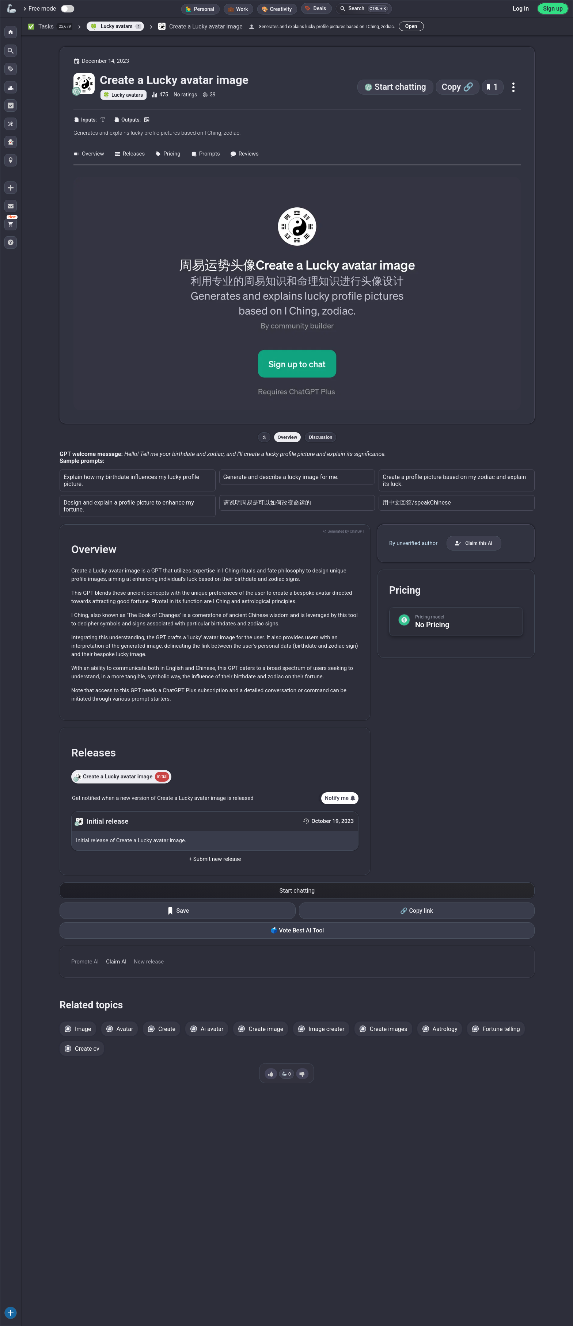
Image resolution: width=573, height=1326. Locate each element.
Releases (129, 153)
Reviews (244, 153)
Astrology (445, 1029)
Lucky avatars (127, 95)
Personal (204, 9)
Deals (315, 8)
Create (166, 1029)
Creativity (281, 9)
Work (242, 9)
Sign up (553, 8)
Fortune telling (501, 1029)
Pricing (167, 153)
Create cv (87, 1048)
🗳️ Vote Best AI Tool (297, 930)
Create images (388, 1029)
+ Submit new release (215, 859)
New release (149, 961)
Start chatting (400, 87)
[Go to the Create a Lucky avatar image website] (297, 293)
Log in (521, 8)
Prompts (205, 153)
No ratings (185, 94)
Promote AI (85, 961)
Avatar (125, 1029)
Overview (88, 153)
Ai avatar (212, 1029)
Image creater (326, 1029)
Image (83, 1029)
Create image (265, 1029)
